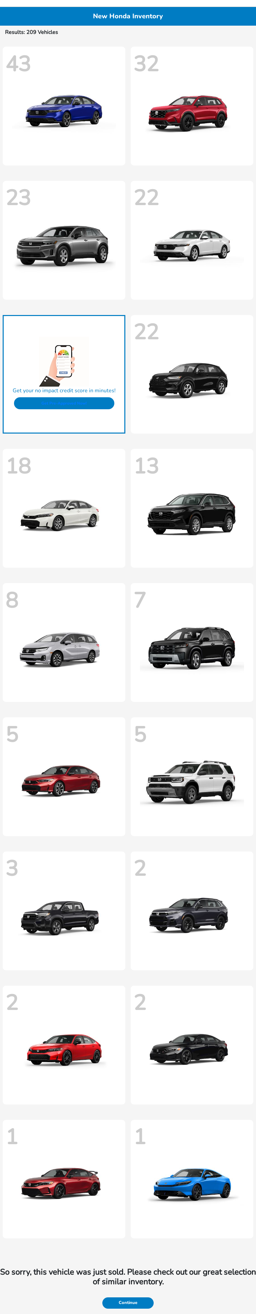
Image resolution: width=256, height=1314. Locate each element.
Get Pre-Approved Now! (64, 403)
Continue (128, 1303)
